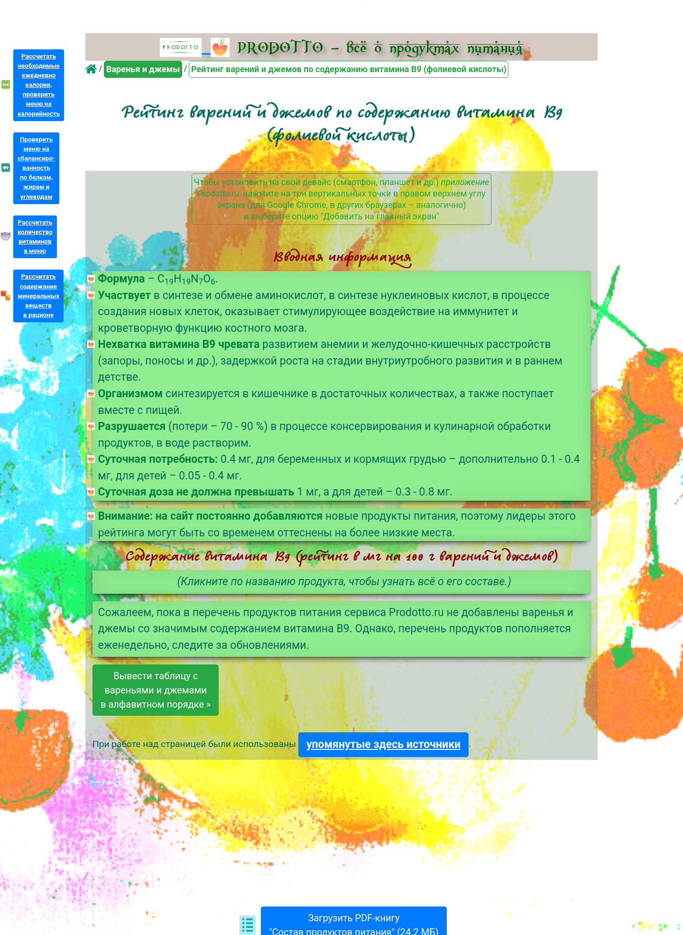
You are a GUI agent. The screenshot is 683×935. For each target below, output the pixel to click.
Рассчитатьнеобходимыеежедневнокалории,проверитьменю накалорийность (39, 85)
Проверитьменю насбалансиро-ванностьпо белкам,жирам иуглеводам (36, 168)
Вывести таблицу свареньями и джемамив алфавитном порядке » (156, 690)
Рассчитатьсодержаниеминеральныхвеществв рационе (38, 295)
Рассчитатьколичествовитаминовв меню (35, 236)
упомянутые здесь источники (383, 744)
